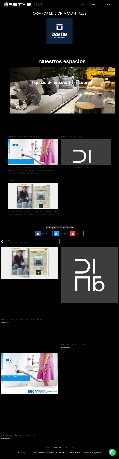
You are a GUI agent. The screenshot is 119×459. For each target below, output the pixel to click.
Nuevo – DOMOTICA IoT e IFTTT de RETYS (26, 180)
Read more (34, 173)
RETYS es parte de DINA (71, 136)
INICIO (83, 4)
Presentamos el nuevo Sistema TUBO (24, 136)
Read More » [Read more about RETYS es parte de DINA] (65, 348)
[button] (12, 90)
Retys (38, 4)
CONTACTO (108, 4)
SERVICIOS (95, 4)
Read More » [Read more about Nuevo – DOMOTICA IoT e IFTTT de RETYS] (5, 323)
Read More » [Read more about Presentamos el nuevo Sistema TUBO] (5, 439)
